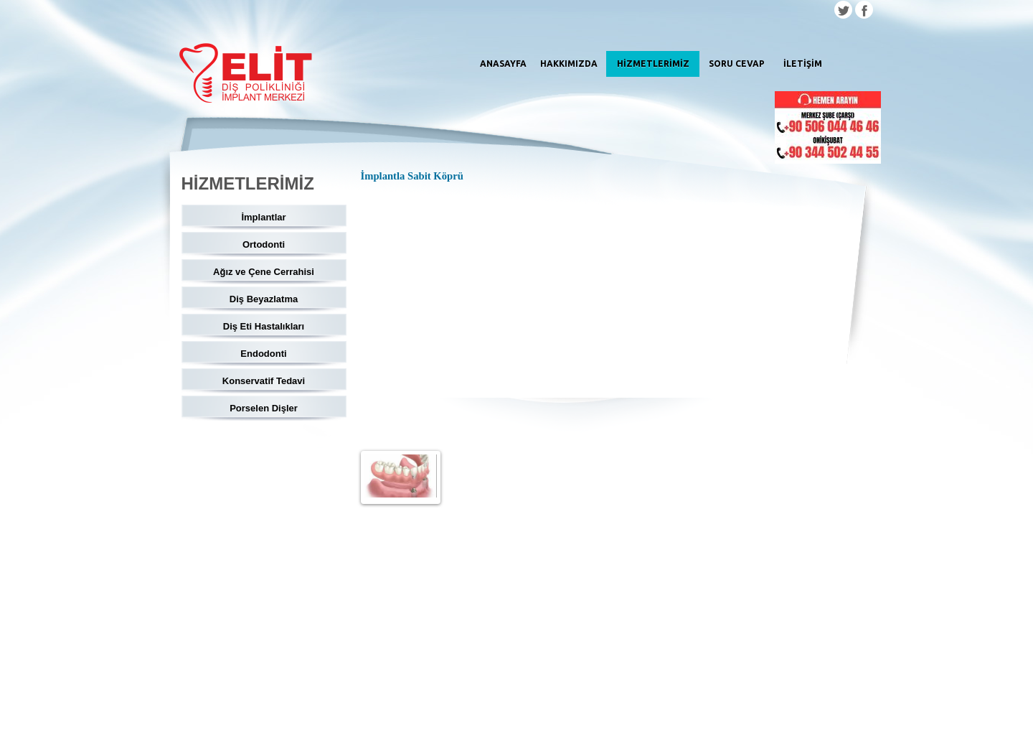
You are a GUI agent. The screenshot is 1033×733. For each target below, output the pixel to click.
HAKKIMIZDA (569, 63)
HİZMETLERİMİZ (653, 63)
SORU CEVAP (737, 63)
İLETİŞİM (802, 63)
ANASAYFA (503, 63)
